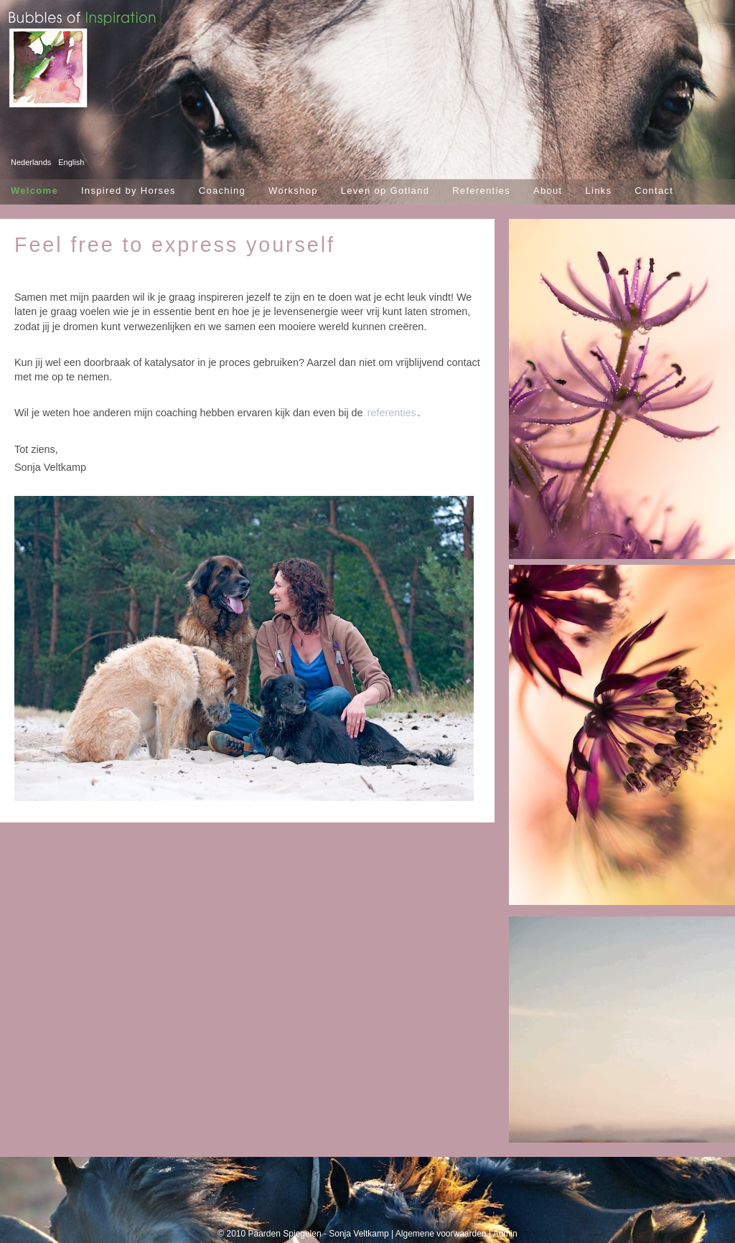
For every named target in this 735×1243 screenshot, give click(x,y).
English (71, 162)
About (547, 190)
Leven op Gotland (385, 190)
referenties (392, 412)
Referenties (481, 190)
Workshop (293, 190)
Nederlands (31, 162)
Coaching (222, 190)
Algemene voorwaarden (441, 1234)
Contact (654, 190)
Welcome (34, 190)
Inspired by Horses (128, 190)
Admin (505, 1234)
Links (598, 190)
